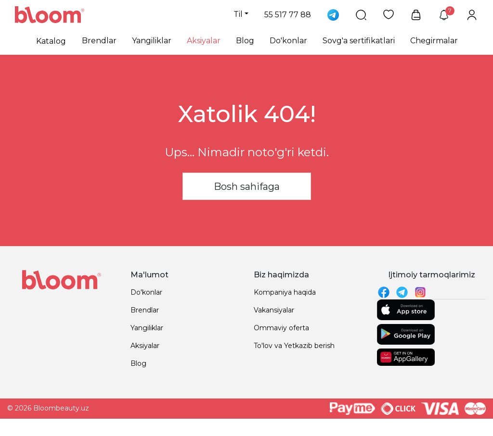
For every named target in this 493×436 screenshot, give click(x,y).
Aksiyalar (204, 40)
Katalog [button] (51, 41)
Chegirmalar (434, 40)
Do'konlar (288, 40)
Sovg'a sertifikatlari (359, 40)
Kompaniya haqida (285, 292)
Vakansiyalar (274, 310)
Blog (245, 40)
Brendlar (99, 40)
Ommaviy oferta (281, 328)
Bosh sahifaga (247, 186)
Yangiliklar (151, 40)
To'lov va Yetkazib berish (294, 345)
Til (238, 14)
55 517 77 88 (287, 14)
